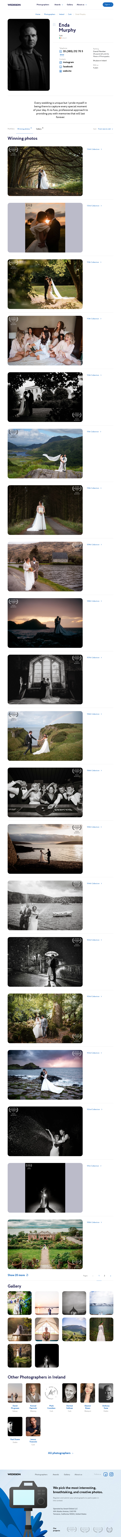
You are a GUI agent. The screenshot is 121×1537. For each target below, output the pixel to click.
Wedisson (14, 4)
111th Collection (93, 431)
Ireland (61, 14)
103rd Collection (93, 940)
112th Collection (93, 375)
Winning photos (24, 128)
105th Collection (93, 827)
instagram (68, 62)
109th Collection (93, 544)
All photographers (59, 1453)
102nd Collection (93, 1109)
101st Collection (93, 1166)
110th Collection (93, 488)
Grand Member (99, 51)
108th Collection (93, 601)
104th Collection (93, 883)
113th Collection (93, 262)
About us (80, 4)
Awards (57, 4)
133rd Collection (93, 205)
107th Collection (93, 657)
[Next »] (110, 1275)
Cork (70, 14)
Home (37, 14)
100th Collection (93, 1222)
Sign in (107, 4)
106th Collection (93, 714)
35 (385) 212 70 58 (73, 51)
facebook (68, 66)
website (67, 71)
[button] (105, 129)
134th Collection (93, 149)
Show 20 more (16, 1275)
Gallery (70, 4)
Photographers (43, 4)
